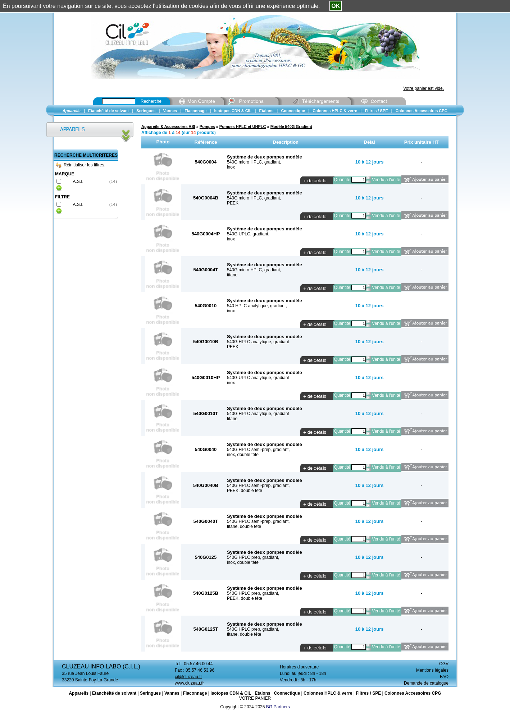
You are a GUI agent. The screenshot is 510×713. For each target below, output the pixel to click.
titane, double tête (244, 526)
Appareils (78, 693)
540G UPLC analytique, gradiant (258, 377)
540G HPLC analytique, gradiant (258, 341)
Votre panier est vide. (423, 88)
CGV (443, 663)
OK (335, 6)
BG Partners (278, 706)
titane (232, 274)
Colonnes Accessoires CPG (412, 693)
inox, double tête (243, 454)
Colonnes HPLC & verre (328, 693)
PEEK (232, 203)
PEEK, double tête (244, 490)
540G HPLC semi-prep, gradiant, (258, 449)
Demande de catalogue (426, 683)
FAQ (444, 676)
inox (231, 167)
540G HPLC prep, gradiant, (253, 557)
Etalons (262, 693)
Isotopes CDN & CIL (230, 693)
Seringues (150, 693)
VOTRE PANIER (255, 698)
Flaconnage (195, 693)
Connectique (287, 693)
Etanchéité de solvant (114, 693)
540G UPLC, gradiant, (248, 233)
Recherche (151, 101)
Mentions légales (432, 670)
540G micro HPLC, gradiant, (254, 162)
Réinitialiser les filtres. (80, 164)
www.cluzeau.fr (189, 683)
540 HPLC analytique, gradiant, (257, 305)
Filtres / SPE (368, 693)
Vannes (171, 693)
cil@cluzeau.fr (188, 676)
